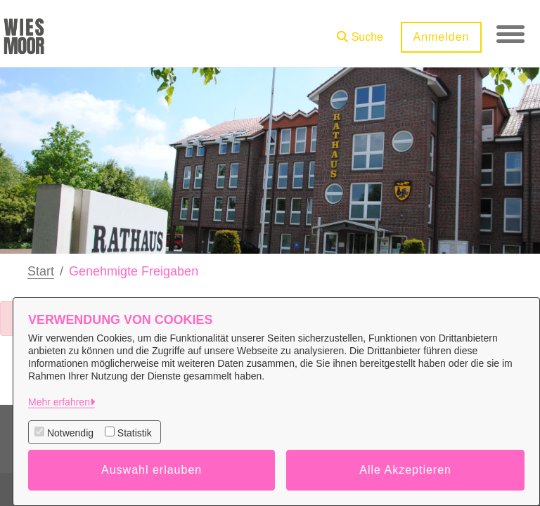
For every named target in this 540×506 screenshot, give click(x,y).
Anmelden (441, 37)
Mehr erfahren (59, 402)
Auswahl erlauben (151, 470)
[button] (360, 32)
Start (40, 271)
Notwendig (70, 433)
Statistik (134, 433)
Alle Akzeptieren (405, 470)
